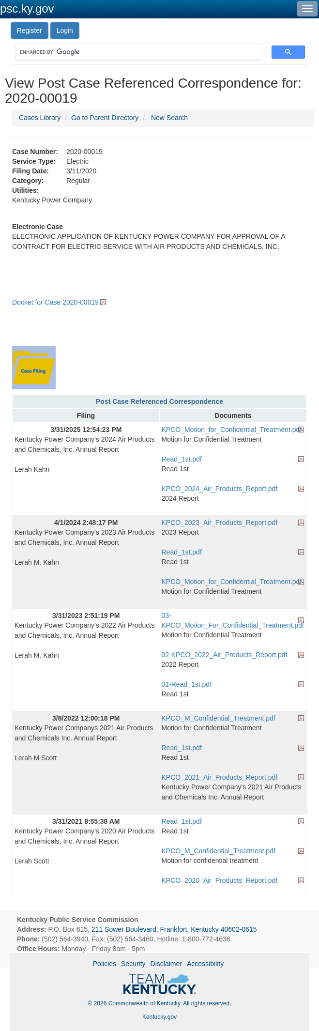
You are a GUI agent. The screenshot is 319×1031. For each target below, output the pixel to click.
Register (29, 30)
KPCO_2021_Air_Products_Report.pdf (220, 777)
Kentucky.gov (159, 1017)
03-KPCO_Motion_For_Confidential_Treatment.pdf (233, 620)
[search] (133, 52)
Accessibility (205, 964)
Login (65, 30)
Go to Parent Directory (104, 118)
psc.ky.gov (27, 8)
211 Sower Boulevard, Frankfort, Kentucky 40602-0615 (174, 929)
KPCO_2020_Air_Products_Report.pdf (220, 880)
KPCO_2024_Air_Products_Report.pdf (220, 488)
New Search (169, 118)
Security (133, 964)
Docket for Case (55, 302)
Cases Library (40, 118)
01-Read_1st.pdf (187, 684)
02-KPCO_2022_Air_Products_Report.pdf (225, 655)
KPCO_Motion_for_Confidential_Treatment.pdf (232, 429)
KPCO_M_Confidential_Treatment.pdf (218, 718)
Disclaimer (166, 964)
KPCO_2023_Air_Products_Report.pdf (220, 522)
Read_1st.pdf (182, 459)
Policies (104, 964)
